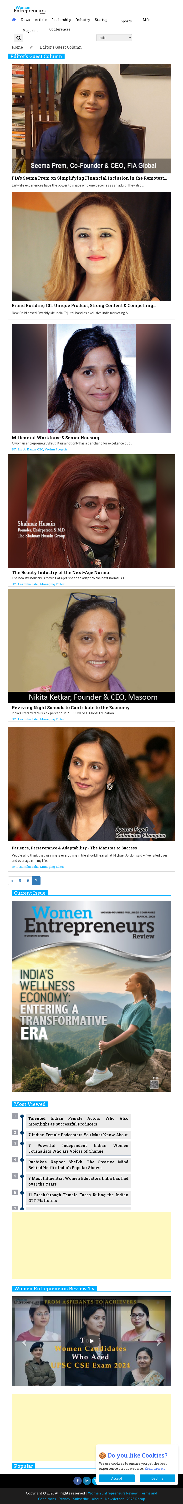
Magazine (30, 30)
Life (146, 19)
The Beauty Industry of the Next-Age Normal (61, 572)
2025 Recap (136, 1498)
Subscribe (81, 1498)
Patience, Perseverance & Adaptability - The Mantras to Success (74, 847)
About (97, 1498)
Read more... (154, 1468)
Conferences (59, 29)
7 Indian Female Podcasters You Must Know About (78, 1134)
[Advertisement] (91, 1245)
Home (17, 47)
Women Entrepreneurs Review (112, 1493)
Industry (83, 19)
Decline (157, 1478)
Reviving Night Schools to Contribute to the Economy (71, 707)
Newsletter (114, 1498)
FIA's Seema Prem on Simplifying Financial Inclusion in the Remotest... (89, 178)
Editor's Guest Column (61, 47)
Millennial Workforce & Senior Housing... (57, 437)
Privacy (64, 1498)
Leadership (61, 19)
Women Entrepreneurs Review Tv (54, 1288)
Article (41, 19)
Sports (126, 21)
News (25, 19)
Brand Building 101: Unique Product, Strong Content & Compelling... (84, 305)
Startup (101, 19)
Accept (116, 1478)
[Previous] (12, 880)
